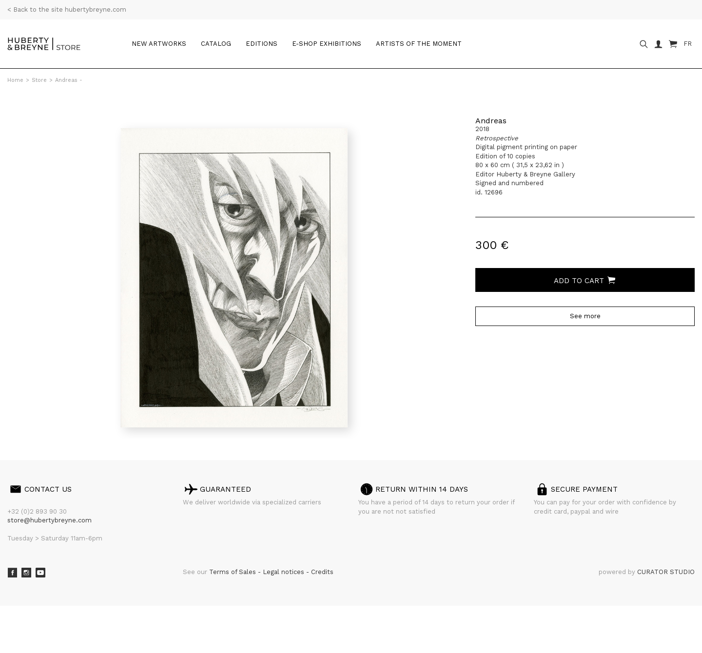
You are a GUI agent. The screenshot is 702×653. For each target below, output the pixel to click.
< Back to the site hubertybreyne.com (66, 9)
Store (39, 80)
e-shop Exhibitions (326, 43)
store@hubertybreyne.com (49, 520)
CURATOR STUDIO (666, 572)
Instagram (26, 572)
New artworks (159, 43)
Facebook (12, 572)
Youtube (40, 572)
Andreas (491, 120)
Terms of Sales (233, 572)
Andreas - (68, 80)
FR (687, 43)
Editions (261, 43)
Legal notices (284, 572)
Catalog (216, 43)
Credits (322, 572)
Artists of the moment (419, 43)
